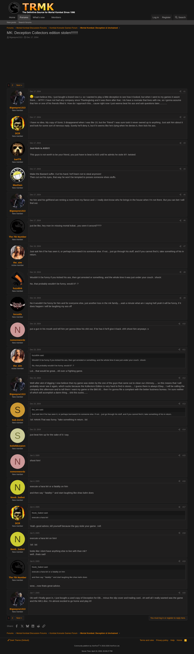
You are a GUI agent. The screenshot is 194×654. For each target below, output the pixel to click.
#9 (184, 298)
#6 (184, 220)
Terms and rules (147, 640)
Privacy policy (162, 640)
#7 (184, 246)
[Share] (180, 91)
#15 (183, 455)
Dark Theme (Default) (18, 640)
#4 (184, 169)
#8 (184, 272)
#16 (183, 481)
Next (18, 85)
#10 (183, 324)
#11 (183, 350)
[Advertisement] (97, 61)
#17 (183, 507)
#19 (183, 561)
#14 (183, 429)
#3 (184, 143)
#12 (183, 378)
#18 (183, 533)
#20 (183, 593)
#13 (183, 404)
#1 (184, 91)
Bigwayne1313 (15, 37)
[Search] (180, 17)
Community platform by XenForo (97, 646)
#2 (184, 117)
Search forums (24, 22)
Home (12, 17)
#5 (184, 195)
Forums (24, 17)
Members (56, 17)
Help (172, 640)
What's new (39, 17)
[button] (47, 17)
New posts (11, 22)
